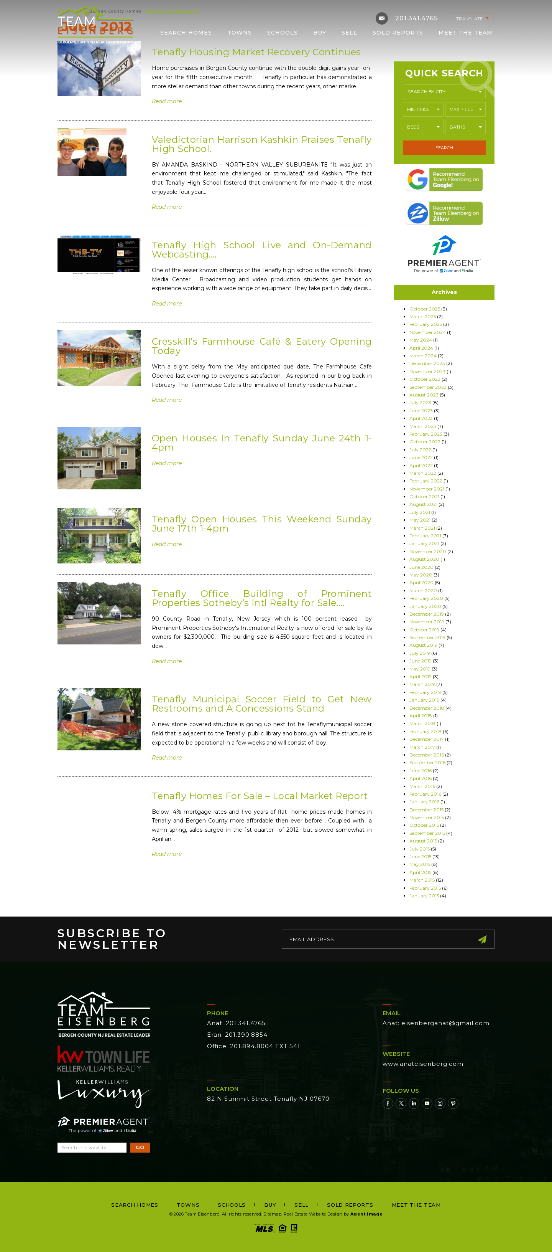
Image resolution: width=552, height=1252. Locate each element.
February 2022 (425, 481)
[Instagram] (440, 1103)
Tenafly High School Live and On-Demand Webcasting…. (262, 249)
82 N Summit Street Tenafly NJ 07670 (268, 1098)
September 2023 (428, 387)
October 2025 (424, 309)
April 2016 (420, 778)
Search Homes (186, 32)
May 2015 (419, 864)
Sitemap (272, 1214)
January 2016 (424, 801)
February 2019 (425, 692)
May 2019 (419, 669)
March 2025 (422, 316)
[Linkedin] (414, 1103)
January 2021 (424, 543)
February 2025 (425, 324)
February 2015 (425, 888)
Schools (282, 32)
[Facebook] (388, 1103)
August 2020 (424, 559)
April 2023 (421, 418)
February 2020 (426, 598)
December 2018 (426, 708)
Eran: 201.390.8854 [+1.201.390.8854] (237, 1034)
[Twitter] (401, 1103)
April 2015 (420, 872)
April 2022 (421, 465)
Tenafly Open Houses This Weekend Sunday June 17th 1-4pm (262, 524)
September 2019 (427, 637)
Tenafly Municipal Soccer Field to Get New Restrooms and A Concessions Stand (262, 704)
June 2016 (420, 770)
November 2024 (427, 332)
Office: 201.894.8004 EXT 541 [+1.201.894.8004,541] (253, 1046)
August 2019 (423, 645)
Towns (239, 32)
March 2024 (423, 355)
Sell (349, 32)
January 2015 (424, 896)
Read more (167, 101)
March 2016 (422, 786)
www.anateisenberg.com (423, 1063)
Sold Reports (398, 32)
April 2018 (420, 715)
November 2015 (426, 817)
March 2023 (422, 426)
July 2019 (419, 653)
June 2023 (421, 410)
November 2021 (426, 489)
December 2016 (426, 755)
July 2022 (420, 450)
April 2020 (421, 582)
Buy (319, 32)
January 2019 (424, 700)
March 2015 (422, 880)
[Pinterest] (453, 1103)
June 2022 (421, 457)
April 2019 (420, 676)
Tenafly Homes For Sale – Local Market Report (260, 795)
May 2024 (420, 340)
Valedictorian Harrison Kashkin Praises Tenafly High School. (262, 144)
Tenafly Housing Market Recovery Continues (256, 52)
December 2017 (426, 739)
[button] (444, 91)
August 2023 (424, 395)
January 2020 (425, 606)
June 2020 (421, 567)
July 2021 (419, 512)
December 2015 (426, 810)
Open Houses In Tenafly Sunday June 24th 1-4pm (262, 443)
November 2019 (426, 621)
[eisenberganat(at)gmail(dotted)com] (382, 18)
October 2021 (424, 496)
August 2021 (423, 504)
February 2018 (425, 731)
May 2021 (419, 520)
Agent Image (366, 1214)
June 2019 (420, 661)
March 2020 (423, 590)
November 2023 (427, 371)
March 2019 (422, 684)
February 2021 (425, 535)
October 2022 (424, 441)
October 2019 (424, 630)
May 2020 (420, 575)
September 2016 (427, 762)
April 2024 (421, 348)
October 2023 (424, 379)
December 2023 (427, 363)
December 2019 (426, 614)
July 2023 (420, 402)
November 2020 (427, 551)
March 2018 (422, 723)
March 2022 (422, 473)
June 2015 (420, 856)
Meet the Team (466, 32)
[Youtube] (427, 1103)
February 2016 (425, 794)
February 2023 (425, 434)
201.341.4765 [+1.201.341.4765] (416, 17)
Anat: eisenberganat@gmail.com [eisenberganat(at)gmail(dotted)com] (436, 1023)
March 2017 (422, 747)
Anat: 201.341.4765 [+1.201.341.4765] (236, 1023)
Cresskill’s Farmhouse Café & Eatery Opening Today (262, 346)
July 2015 (419, 849)
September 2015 (427, 833)
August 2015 (423, 841)
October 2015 (424, 825)
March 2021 (422, 528)
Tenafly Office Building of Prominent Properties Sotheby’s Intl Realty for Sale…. (262, 598)
